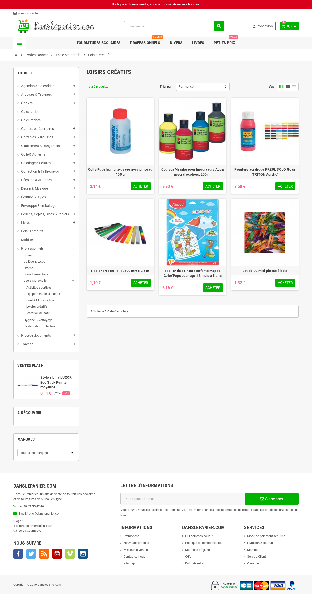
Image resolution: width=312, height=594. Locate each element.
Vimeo (70, 554)
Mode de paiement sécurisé (266, 536)
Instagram (83, 554)
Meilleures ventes (136, 550)
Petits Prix (226, 41)
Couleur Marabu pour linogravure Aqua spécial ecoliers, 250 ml (192, 171)
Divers (176, 42)
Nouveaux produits (136, 543)
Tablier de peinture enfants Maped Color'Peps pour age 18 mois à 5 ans (193, 273)
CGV (188, 556)
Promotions (131, 536)
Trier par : (167, 86)
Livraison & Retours (260, 543)
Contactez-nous (134, 556)
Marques (26, 439)
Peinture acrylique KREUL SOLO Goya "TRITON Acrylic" (264, 171)
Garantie (253, 563)
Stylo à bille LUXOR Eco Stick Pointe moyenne (56, 382)
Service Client (256, 556)
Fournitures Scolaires (98, 42)
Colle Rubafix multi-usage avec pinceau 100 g (120, 171)
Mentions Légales (197, 550)
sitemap (129, 563)
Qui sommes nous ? (199, 536)
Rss (44, 554)
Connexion (262, 26)
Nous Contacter (26, 13)
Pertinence (186, 86)
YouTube (57, 554)
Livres (198, 42)
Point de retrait (195, 563)
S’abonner (271, 498)
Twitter (31, 554)
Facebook (18, 554)
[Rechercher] (174, 26)
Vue (271, 86)
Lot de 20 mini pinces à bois (265, 271)
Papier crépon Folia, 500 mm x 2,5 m (120, 271)
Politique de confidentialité (203, 543)
